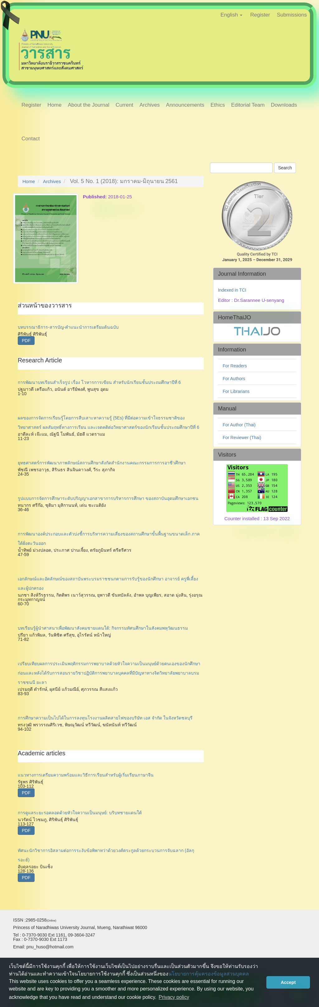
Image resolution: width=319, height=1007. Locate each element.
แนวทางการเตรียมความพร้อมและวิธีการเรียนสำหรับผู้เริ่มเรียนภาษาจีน (86, 774)
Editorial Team (247, 105)
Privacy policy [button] (174, 997)
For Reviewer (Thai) (242, 437)
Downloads (284, 105)
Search (285, 167)
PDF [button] (26, 340)
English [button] (231, 15)
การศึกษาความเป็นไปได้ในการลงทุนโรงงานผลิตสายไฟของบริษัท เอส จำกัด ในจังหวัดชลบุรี (105, 717)
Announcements (185, 105)
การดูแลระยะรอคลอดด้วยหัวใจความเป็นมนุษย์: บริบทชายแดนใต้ (80, 812)
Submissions (292, 15)
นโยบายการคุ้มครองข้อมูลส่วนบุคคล (208, 973)
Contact (30, 139)
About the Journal (88, 105)
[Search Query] (241, 167)
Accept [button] (288, 982)
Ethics (218, 105)
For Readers (235, 365)
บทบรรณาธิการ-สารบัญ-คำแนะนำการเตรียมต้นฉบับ (68, 327)
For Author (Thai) (239, 424)
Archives (150, 105)
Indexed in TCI (232, 290)
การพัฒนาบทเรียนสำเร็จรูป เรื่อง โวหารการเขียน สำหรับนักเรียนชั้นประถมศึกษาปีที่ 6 (99, 382)
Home (54, 105)
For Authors (234, 378)
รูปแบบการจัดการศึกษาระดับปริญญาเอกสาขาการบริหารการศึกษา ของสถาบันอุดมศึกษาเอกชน (108, 498)
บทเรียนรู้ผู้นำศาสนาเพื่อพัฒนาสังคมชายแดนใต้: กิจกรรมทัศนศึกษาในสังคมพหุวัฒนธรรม (103, 628)
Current (124, 105)
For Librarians (236, 391)
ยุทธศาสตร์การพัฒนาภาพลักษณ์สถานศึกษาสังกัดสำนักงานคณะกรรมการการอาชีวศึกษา (102, 462)
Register (260, 15)
